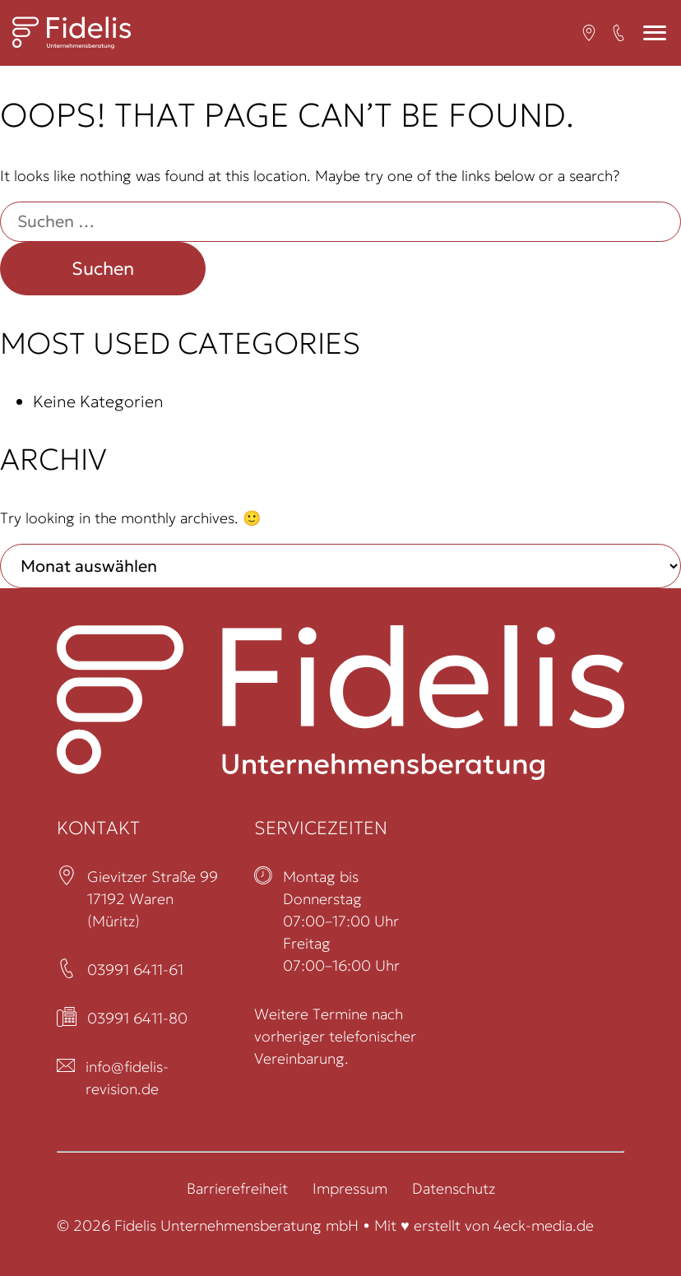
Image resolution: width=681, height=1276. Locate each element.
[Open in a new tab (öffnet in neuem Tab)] (589, 33)
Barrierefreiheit (237, 1188)
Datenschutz (453, 1188)
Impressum (350, 1188)
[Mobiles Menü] (654, 33)
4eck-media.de (543, 1225)
